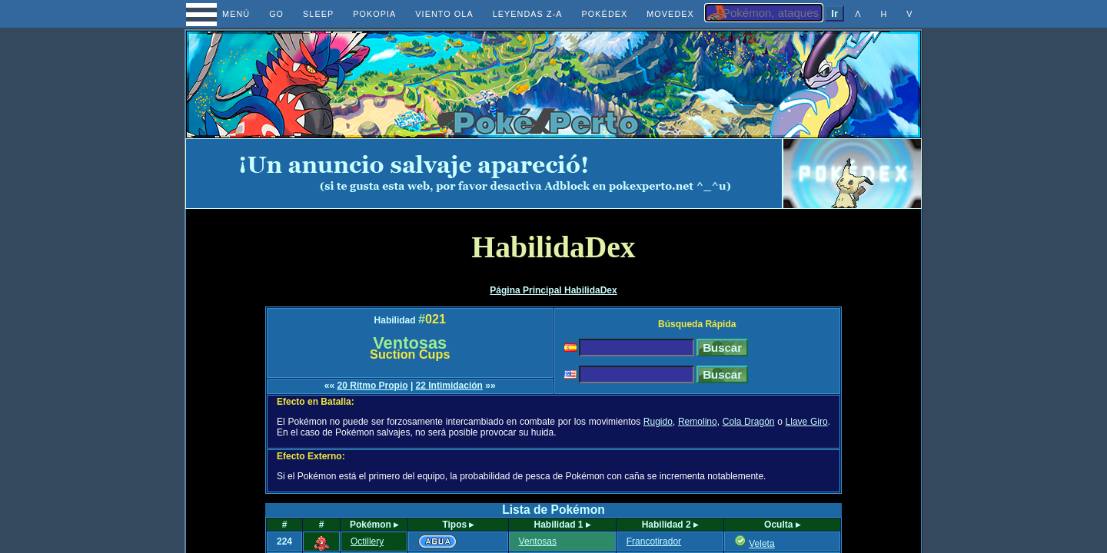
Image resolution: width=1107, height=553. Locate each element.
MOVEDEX (670, 13)
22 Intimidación (449, 385)
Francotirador (654, 541)
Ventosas (538, 541)
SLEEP (318, 13)
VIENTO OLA (444, 13)
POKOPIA (374, 13)
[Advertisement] (484, 173)
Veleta (761, 543)
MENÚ (222, 13)
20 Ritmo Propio (372, 385)
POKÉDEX (605, 13)
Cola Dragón (749, 421)
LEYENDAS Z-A (528, 13)
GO (276, 13)
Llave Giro (807, 421)
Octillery (367, 541)
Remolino (697, 421)
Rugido (658, 421)
